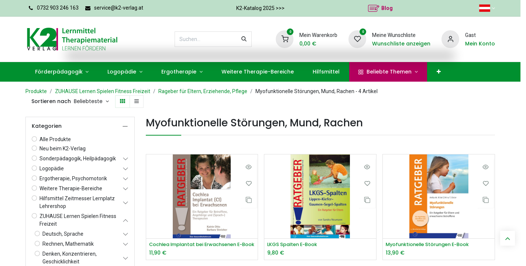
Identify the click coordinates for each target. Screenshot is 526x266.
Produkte (35, 91)
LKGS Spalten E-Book (293, 245)
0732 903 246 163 (58, 8)
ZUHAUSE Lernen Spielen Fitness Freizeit (102, 91)
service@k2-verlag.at (119, 8)
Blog (387, 8)
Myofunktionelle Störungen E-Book (425, 245)
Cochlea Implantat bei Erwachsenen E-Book (199, 245)
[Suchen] (254, 39)
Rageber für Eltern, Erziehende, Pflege (202, 91)
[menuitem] (57, 72)
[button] (84, 101)
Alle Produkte (54, 139)
